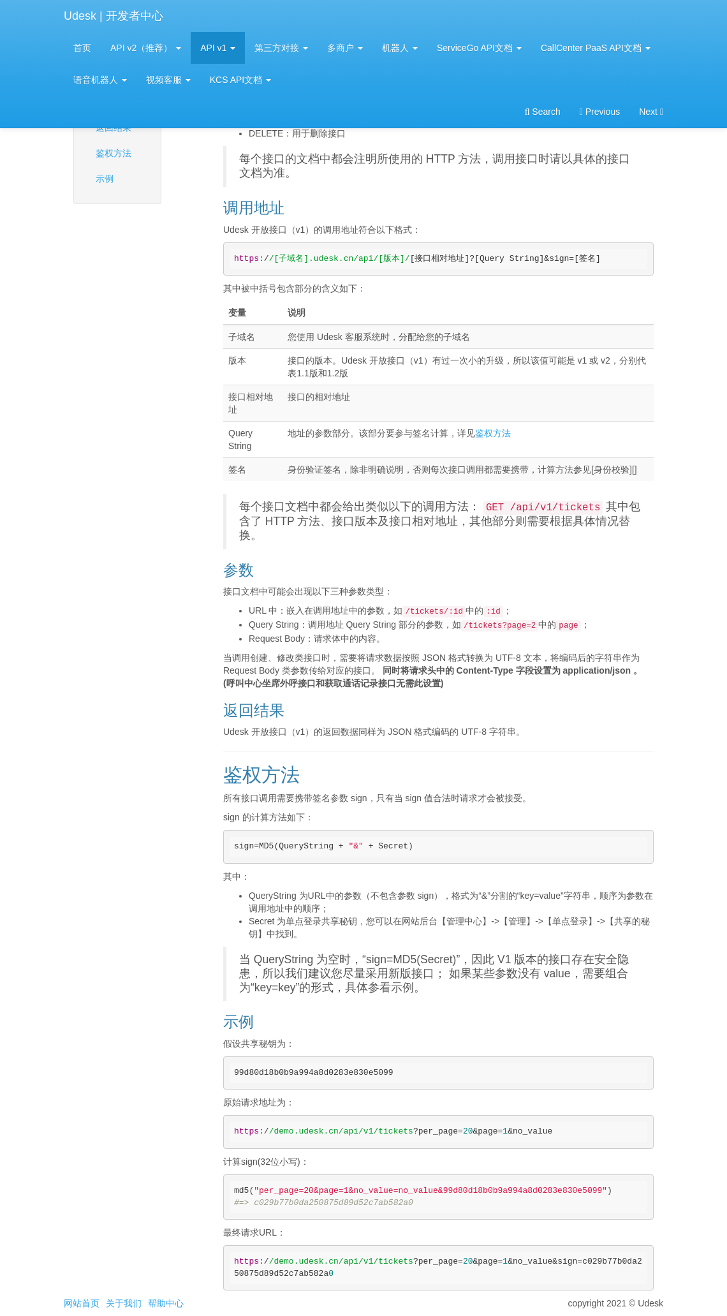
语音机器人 (100, 80)
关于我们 (124, 1303)
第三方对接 (281, 48)
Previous (600, 112)
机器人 (400, 48)
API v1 (217, 48)
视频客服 (168, 80)
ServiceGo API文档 (479, 48)
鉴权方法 (113, 153)
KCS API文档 (240, 80)
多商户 (345, 48)
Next (651, 112)
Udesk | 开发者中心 (113, 16)
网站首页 (81, 1303)
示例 (105, 179)
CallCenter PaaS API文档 (595, 48)
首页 (82, 48)
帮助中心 (166, 1303)
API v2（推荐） (145, 48)
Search (543, 112)
